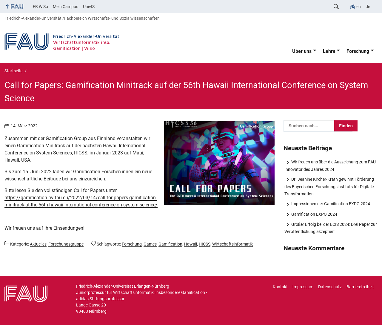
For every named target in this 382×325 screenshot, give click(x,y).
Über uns (302, 51)
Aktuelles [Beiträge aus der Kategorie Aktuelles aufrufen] (38, 244)
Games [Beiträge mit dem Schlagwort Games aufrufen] (150, 244)
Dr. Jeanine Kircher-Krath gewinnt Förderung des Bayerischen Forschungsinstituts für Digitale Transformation (329, 186)
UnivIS (89, 6)
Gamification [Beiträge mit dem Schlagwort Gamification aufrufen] (170, 244)
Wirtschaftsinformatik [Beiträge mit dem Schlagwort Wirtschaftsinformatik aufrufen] (232, 244)
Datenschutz (330, 286)
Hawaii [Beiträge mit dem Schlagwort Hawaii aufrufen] (190, 244)
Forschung (357, 51)
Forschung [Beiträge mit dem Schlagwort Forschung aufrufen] (132, 244)
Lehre (329, 51)
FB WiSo (40, 6)
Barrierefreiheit (360, 286)
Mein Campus (65, 6)
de (368, 6)
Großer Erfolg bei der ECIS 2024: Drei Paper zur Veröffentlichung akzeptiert (330, 228)
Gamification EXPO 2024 (314, 214)
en (358, 6)
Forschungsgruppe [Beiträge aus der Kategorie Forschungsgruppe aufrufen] (66, 244)
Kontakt (280, 286)
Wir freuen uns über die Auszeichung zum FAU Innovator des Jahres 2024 (329, 165)
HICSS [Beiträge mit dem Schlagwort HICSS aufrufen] (204, 244)
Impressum (302, 286)
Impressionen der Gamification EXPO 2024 (330, 203)
